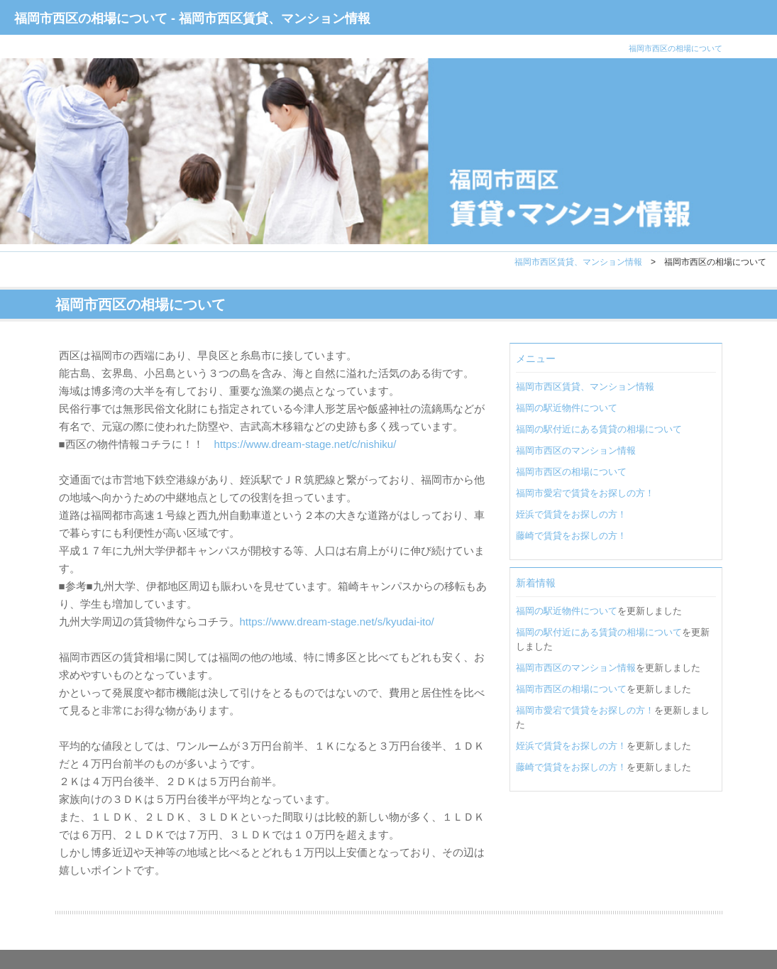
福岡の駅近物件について (566, 408)
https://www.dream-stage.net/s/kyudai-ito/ (337, 621)
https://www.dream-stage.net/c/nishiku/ (305, 444)
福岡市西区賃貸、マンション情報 (578, 262)
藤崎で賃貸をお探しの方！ (571, 535)
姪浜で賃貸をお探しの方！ (571, 514)
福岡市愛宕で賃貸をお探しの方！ (585, 493)
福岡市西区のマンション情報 (576, 450)
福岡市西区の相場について (571, 471)
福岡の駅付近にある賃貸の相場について (599, 429)
